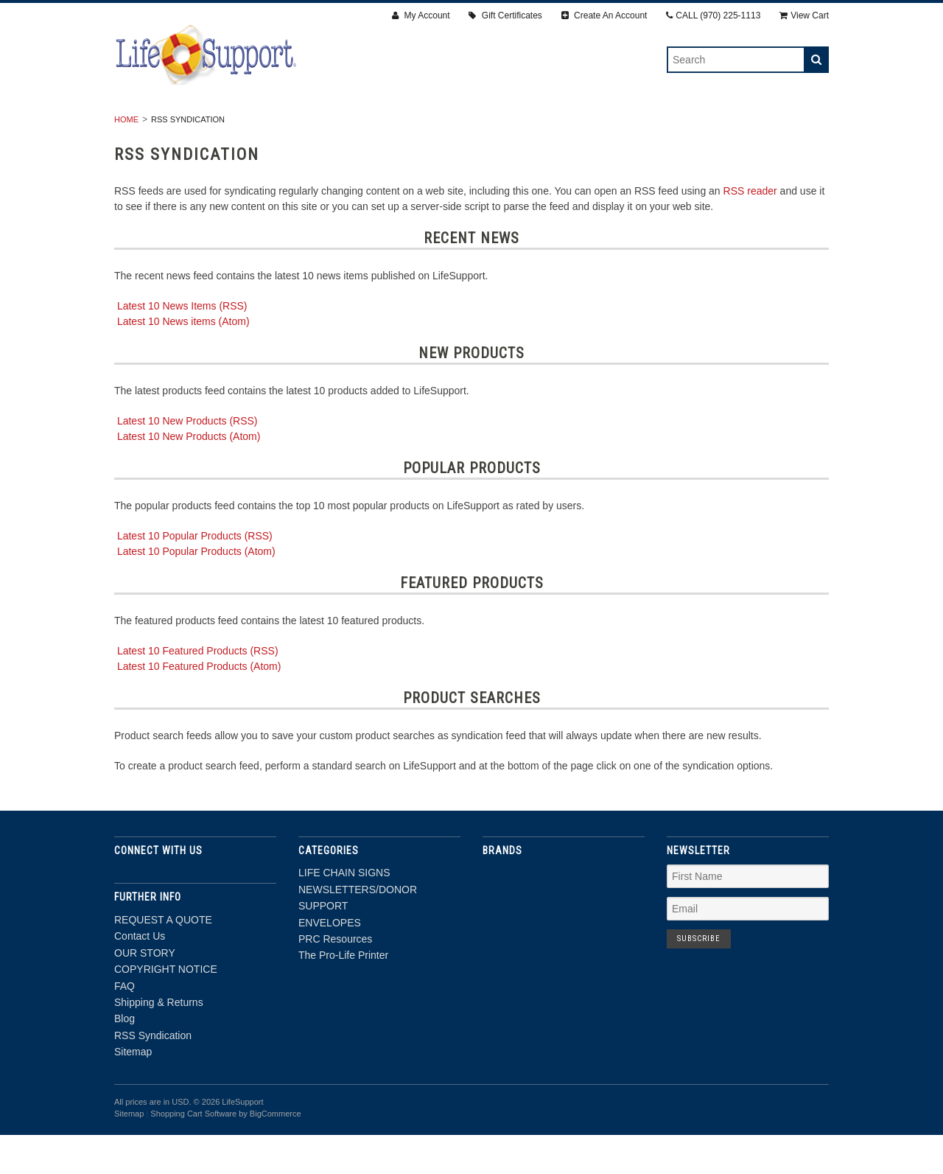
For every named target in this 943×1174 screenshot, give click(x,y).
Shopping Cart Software (193, 1152)
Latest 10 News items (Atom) (183, 360)
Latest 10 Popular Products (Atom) (196, 590)
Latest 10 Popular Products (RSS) (195, 575)
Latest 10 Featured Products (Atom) (199, 705)
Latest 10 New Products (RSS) (187, 460)
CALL (713, 15)
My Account (420, 15)
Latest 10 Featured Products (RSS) (197, 690)
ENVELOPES (498, 126)
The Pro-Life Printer (727, 126)
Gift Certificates (505, 15)
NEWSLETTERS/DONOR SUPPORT (359, 126)
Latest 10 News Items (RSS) (182, 345)
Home (126, 158)
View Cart (804, 15)
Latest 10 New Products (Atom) (189, 475)
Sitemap (133, 1091)
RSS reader (750, 230)
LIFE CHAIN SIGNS (204, 126)
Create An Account (604, 15)
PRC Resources (598, 126)
